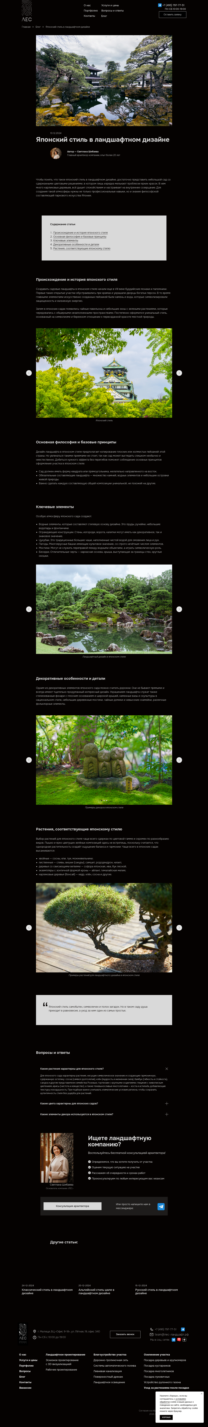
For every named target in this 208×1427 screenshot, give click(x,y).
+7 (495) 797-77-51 (173, 5)
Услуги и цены (110, 5)
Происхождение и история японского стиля (80, 232)
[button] (172, 14)
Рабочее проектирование (61, 1369)
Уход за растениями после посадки (166, 1387)
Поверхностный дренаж (108, 1376)
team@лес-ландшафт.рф (172, 1334)
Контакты (89, 15)
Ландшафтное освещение (109, 1382)
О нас (87, 5)
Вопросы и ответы (112, 10)
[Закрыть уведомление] (201, 1393)
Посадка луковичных (157, 1376)
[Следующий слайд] (179, 373)
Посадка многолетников (159, 1371)
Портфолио (91, 10)
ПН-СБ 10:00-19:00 (175, 9)
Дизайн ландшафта (47, 451)
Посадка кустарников (157, 1365)
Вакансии (25, 1387)
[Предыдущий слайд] (29, 373)
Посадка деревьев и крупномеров (165, 1360)
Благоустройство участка (110, 1354)
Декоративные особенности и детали (76, 244)
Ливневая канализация (108, 1371)
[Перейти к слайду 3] (105, 649)
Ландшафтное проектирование (65, 1354)
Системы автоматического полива (115, 1365)
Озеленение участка (157, 1354)
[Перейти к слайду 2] (105, 413)
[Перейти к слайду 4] (107, 649)
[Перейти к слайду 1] (102, 413)
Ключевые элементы (65, 240)
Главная (26, 27)
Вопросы (25, 1371)
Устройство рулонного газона (162, 1382)
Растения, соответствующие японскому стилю (81, 248)
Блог (104, 16)
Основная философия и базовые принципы (79, 236)
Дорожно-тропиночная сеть (111, 1360)
